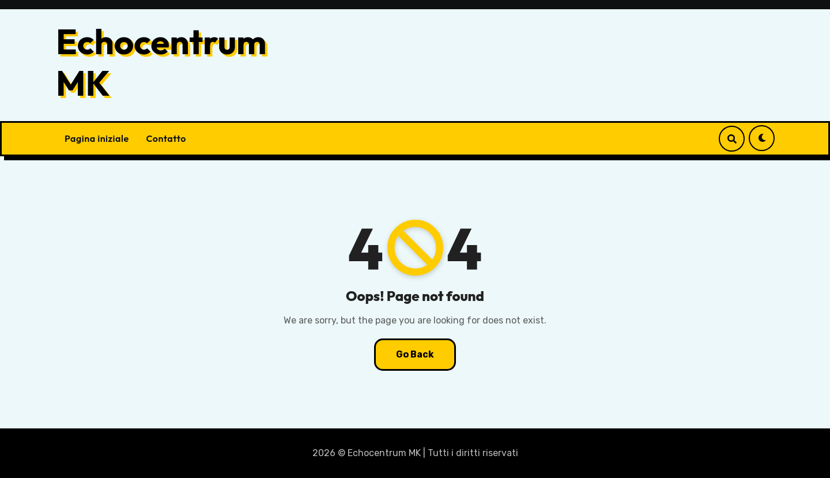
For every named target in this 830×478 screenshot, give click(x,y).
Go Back (415, 354)
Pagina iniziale (97, 138)
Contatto (166, 138)
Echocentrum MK (161, 62)
